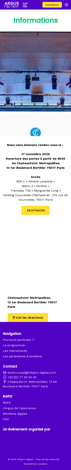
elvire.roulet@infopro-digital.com (29, 372)
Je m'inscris (36, 210)
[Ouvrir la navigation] (66, 5)
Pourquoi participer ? (18, 340)
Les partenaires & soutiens (22, 356)
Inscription (52, 5)
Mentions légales (15, 413)
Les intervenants (15, 351)
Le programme (14, 345)
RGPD (7, 402)
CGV (6, 419)
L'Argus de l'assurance (19, 408)
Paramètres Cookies (35, 464)
